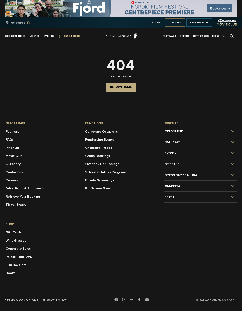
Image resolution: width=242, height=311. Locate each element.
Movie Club (14, 156)
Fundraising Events (99, 140)
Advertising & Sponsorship (26, 188)
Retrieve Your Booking (23, 196)
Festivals (12, 132)
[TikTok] (139, 299)
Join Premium (199, 22)
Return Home (121, 87)
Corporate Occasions (101, 132)
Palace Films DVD (19, 257)
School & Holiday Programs (106, 172)
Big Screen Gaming (100, 188)
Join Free (174, 22)
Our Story (13, 164)
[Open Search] (232, 36)
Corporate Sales (18, 249)
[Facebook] (116, 300)
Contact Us (14, 172)
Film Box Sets (16, 265)
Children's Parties (98, 148)
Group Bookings (97, 156)
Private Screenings (99, 180)
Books (10, 273)
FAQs (10, 140)
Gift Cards (14, 232)
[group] (22, 22)
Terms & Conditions (21, 300)
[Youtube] (147, 300)
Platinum (12, 148)
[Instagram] (124, 300)
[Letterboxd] (131, 299)
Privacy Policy (54, 300)
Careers (12, 180)
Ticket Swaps (16, 205)
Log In (155, 22)
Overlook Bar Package (102, 164)
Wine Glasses (16, 241)
